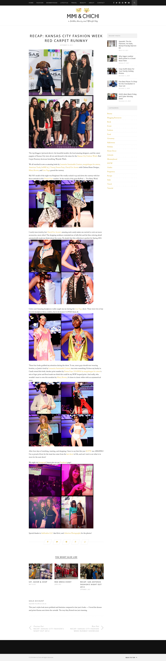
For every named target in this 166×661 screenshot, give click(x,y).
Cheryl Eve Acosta (71, 167)
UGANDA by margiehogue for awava (87, 371)
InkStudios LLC (47, 533)
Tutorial (110, 188)
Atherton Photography (72, 533)
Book (109, 122)
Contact (101, 3)
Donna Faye (60, 167)
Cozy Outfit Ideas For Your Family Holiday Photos (126, 71)
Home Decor (111, 151)
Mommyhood (52, 3)
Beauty (83, 3)
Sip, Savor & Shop (38, 582)
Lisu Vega (46, 170)
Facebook (63, 462)
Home (31, 3)
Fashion (39, 3)
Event (109, 126)
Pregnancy (111, 171)
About (91, 3)
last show (70, 454)
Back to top (131, 657)
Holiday (110, 147)
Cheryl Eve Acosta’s (54, 232)
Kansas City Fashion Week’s (87, 156)
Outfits (109, 167)
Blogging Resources (114, 118)
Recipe (109, 176)
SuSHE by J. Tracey (48, 167)
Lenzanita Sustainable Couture (71, 164)
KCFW (88, 451)
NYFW (110, 163)
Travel (74, 3)
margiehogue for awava (91, 164)
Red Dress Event (63, 582)
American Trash (34, 167)
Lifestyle (64, 3)
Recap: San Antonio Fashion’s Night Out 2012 (91, 584)
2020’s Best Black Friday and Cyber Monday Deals (128, 96)
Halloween (111, 142)
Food (109, 134)
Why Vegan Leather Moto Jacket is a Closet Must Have (127, 58)
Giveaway (110, 138)
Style (109, 180)
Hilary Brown (34, 170)
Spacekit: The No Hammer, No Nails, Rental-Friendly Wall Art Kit (127, 44)
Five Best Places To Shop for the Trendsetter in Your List (128, 83)
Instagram (42, 462)
